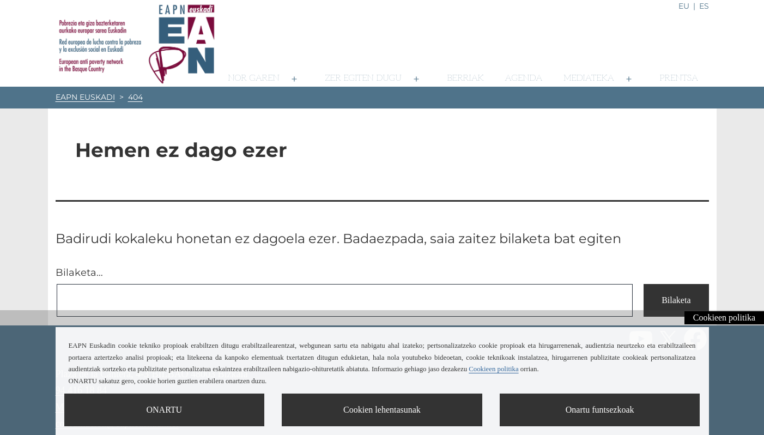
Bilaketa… (79, 273)
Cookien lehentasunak (382, 409)
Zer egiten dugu (363, 78)
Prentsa (678, 78)
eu (683, 6)
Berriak (465, 78)
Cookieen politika (724, 317)
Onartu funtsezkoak (600, 409)
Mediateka (588, 78)
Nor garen (254, 78)
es (704, 6)
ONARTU (164, 409)
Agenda (524, 78)
